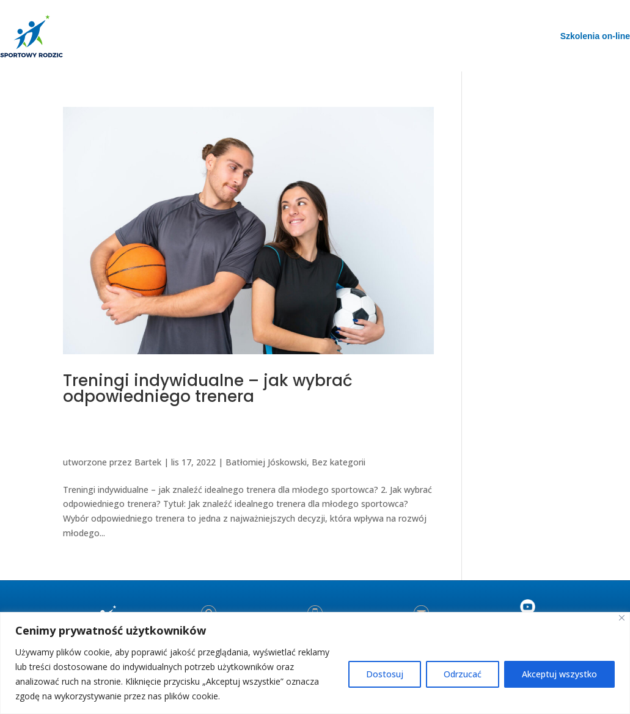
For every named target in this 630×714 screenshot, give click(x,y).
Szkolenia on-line (595, 36)
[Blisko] (622, 618)
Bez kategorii (338, 462)
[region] (315, 663)
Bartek (147, 462)
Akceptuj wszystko (559, 674)
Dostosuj (384, 674)
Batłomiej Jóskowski (266, 462)
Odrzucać (463, 674)
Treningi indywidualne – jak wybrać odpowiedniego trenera (208, 388)
